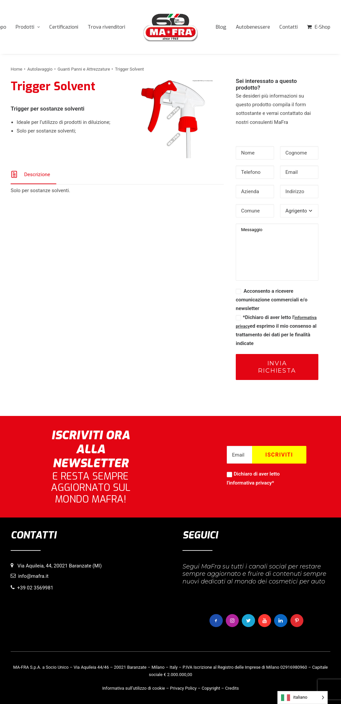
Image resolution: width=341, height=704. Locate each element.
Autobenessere (253, 27)
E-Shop (322, 27)
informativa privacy (250, 483)
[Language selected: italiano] (302, 697)
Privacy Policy (183, 688)
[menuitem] (28, 27)
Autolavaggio (40, 69)
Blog (221, 27)
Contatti (288, 27)
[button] (173, 119)
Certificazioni (63, 27)
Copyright (210, 688)
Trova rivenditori (106, 27)
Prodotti (28, 27)
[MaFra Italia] (170, 27)
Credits (232, 688)
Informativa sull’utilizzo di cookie (133, 688)
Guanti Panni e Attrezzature (84, 69)
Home (16, 69)
